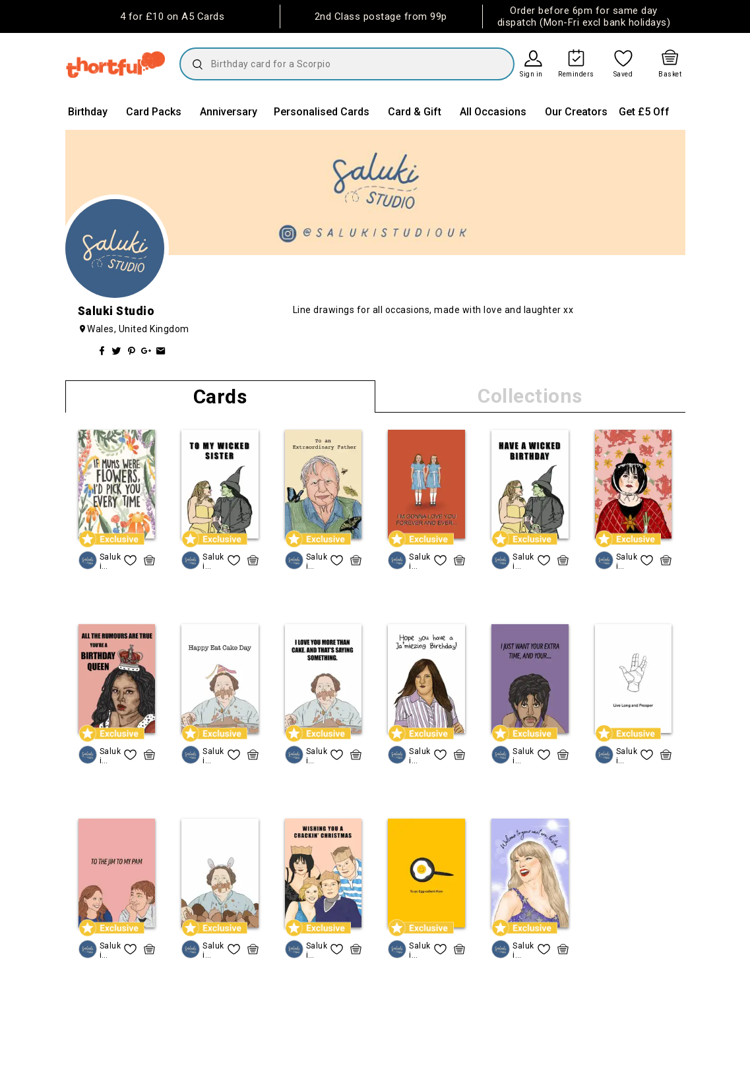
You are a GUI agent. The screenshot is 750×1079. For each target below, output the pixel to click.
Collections (530, 395)
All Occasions (493, 111)
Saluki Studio (110, 561)
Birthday (88, 111)
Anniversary (228, 111)
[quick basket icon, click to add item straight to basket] (149, 560)
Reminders (576, 74)
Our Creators (576, 111)
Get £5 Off (644, 111)
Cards (220, 396)
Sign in (531, 74)
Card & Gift (414, 111)
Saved (623, 74)
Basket (669, 74)
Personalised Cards (321, 111)
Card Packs (153, 111)
